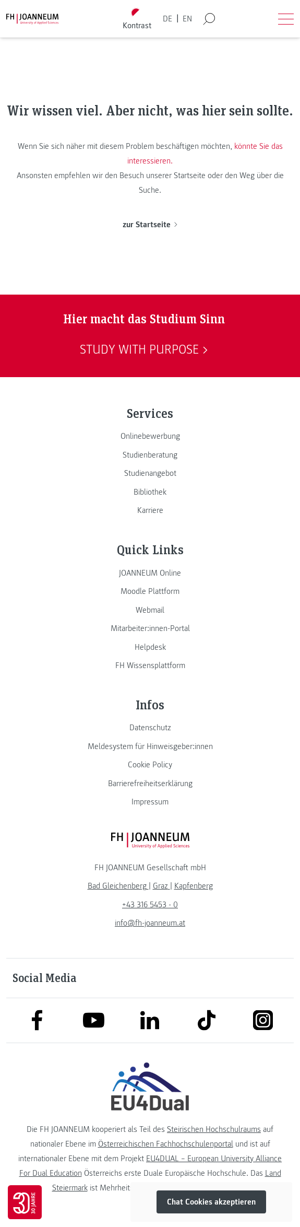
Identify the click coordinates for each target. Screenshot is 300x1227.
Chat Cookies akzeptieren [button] (211, 1202)
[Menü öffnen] (286, 19)
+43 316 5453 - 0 (150, 904)
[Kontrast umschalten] (136, 19)
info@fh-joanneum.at (150, 923)
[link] (150, 436)
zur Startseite (150, 224)
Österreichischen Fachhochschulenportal (165, 1144)
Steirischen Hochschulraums (214, 1129)
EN (187, 19)
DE (167, 19)
